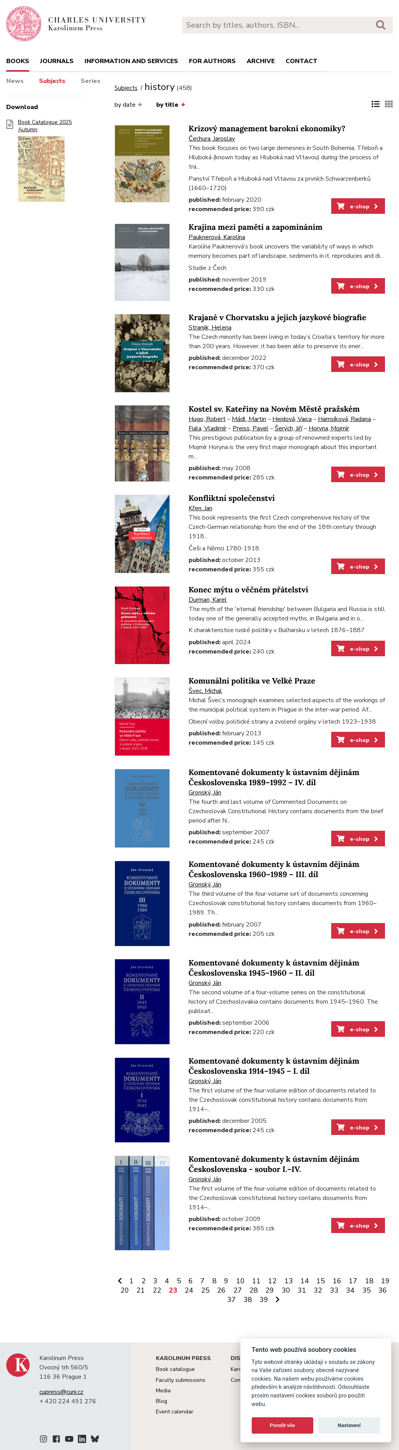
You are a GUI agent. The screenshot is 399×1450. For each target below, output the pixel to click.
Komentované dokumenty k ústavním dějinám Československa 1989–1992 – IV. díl (274, 778)
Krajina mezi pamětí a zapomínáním (256, 227)
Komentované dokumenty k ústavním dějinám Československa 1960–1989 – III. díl (274, 869)
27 (237, 1290)
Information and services (131, 61)
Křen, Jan (200, 508)
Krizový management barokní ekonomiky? (267, 129)
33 (334, 1290)
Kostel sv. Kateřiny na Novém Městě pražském (274, 409)
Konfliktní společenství (232, 498)
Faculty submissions (180, 1380)
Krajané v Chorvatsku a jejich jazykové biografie (277, 317)
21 (140, 1290)
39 (264, 1299)
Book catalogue (175, 1369)
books (17, 61)
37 (231, 1299)
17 (353, 1281)
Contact (302, 61)
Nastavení (349, 1425)
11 (256, 1281)
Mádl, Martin (249, 419)
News (15, 81)
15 (320, 1281)
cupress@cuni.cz (61, 1392)
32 (318, 1290)
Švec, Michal (205, 691)
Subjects (52, 81)
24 (189, 1290)
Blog (161, 1401)
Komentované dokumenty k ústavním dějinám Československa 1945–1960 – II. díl (274, 968)
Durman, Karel (208, 600)
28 (253, 1290)
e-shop (358, 206)
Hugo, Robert (207, 419)
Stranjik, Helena (210, 327)
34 (350, 1290)
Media (163, 1390)
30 (286, 1290)
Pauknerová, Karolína (217, 237)
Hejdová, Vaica (292, 419)
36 (382, 1290)
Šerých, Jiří (288, 428)
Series (91, 81)
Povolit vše (282, 1425)
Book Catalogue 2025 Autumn (45, 163)
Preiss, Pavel (250, 428)
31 (302, 1290)
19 (385, 1281)
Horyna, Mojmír (329, 428)
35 (366, 1290)
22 (157, 1290)
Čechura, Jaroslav (212, 138)
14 (304, 1281)
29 (269, 1290)
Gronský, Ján (205, 792)
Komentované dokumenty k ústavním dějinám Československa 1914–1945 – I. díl (274, 1066)
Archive (261, 61)
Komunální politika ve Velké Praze (252, 681)
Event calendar (174, 1411)
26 (221, 1290)
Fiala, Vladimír (207, 428)
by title (170, 104)
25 (205, 1290)
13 (288, 1281)
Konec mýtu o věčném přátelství (248, 590)
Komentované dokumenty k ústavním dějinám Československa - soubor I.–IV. (274, 1164)
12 (272, 1281)
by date (128, 104)
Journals (57, 61)
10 (240, 1281)
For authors (212, 61)
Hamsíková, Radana (344, 419)
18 (369, 1281)
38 (248, 1299)
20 (124, 1290)
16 (337, 1281)
